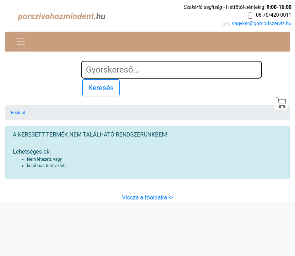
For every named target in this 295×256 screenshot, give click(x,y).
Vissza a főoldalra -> (147, 197)
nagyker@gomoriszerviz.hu (261, 23)
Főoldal (18, 112)
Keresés (101, 88)
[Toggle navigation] (21, 41)
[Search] (171, 70)
